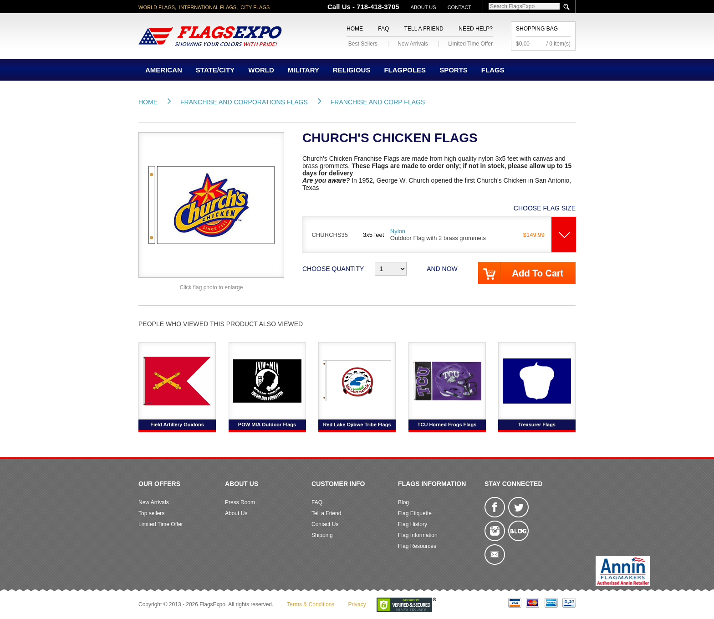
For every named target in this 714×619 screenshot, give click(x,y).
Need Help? (476, 29)
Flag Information (418, 535)
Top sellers (151, 513)
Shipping (322, 535)
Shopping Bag (537, 29)
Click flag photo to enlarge (211, 287)
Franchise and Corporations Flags (244, 102)
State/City (215, 70)
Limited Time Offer (470, 44)
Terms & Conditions (310, 604)
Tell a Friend (424, 29)
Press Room (240, 502)
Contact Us (324, 524)
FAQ (383, 29)
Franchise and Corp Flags (378, 102)
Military (303, 70)
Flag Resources (417, 546)
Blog (403, 502)
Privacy (357, 604)
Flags (493, 70)
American (163, 70)
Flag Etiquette (415, 513)
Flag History (412, 524)
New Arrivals (413, 44)
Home (355, 29)
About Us (423, 7)
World (261, 70)
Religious (352, 70)
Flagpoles (405, 70)
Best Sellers (362, 44)
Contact (459, 7)
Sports (453, 70)
